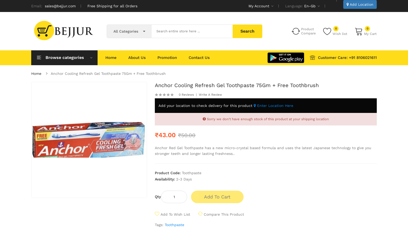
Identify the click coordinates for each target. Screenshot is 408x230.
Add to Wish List (175, 214)
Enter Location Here (273, 106)
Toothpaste (174, 225)
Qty (158, 197)
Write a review (210, 94)
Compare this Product (224, 214)
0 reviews (186, 94)
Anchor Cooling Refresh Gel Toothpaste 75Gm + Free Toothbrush (108, 73)
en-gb (312, 6)
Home (36, 73)
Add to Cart (217, 196)
